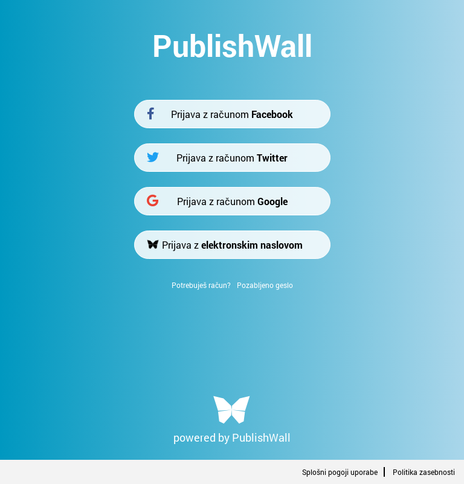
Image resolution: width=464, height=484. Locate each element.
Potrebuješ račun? (201, 285)
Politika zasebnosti (424, 472)
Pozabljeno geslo (265, 285)
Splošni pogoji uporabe (340, 472)
